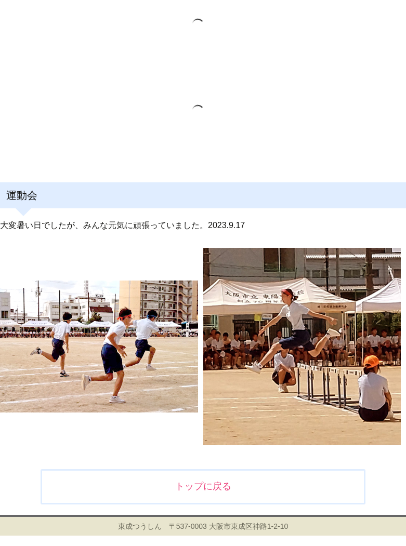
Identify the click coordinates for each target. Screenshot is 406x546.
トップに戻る (203, 486)
